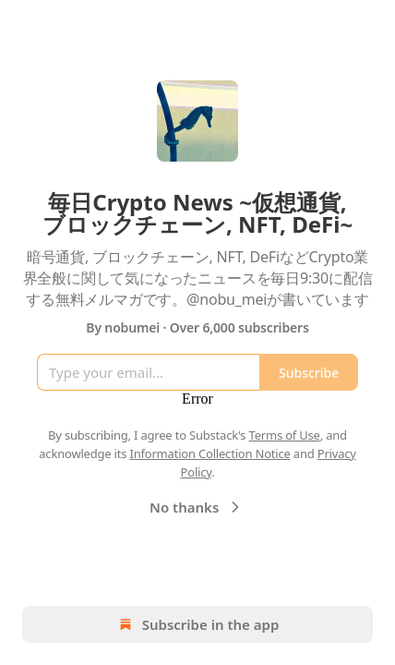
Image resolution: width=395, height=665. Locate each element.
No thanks (197, 507)
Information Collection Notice (209, 453)
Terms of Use (284, 435)
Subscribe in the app (198, 624)
